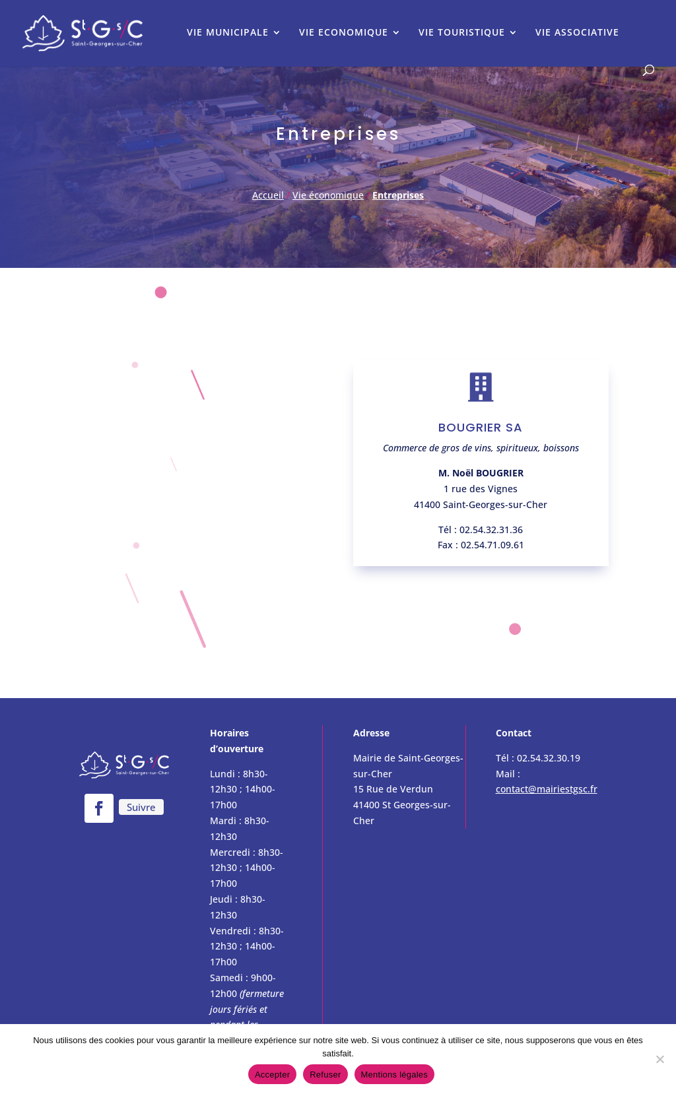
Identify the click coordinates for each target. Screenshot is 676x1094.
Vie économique (328, 195)
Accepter (272, 1074)
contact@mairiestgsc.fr (546, 789)
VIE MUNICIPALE (228, 33)
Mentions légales (394, 1074)
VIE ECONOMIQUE (343, 33)
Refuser (325, 1074)
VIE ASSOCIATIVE (577, 33)
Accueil (268, 195)
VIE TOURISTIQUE (462, 33)
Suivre (141, 807)
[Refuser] (659, 1059)
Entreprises (398, 195)
